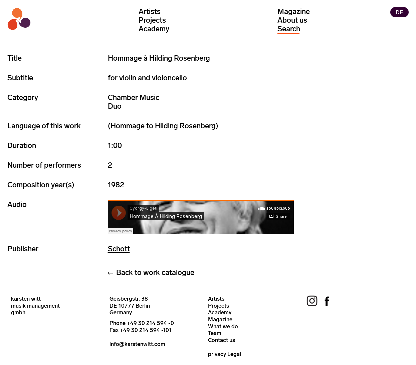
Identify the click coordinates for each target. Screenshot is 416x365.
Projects (152, 20)
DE (399, 12)
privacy (217, 354)
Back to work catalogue (155, 272)
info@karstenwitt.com (137, 344)
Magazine (293, 11)
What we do (223, 326)
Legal (234, 354)
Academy (154, 28)
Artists (150, 11)
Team (214, 333)
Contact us (221, 340)
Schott (119, 248)
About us (292, 20)
